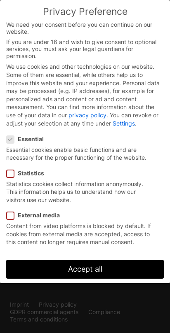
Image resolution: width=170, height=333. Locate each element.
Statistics (28, 173)
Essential (27, 138)
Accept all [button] (85, 269)
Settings (124, 123)
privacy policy (87, 115)
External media (35, 215)
